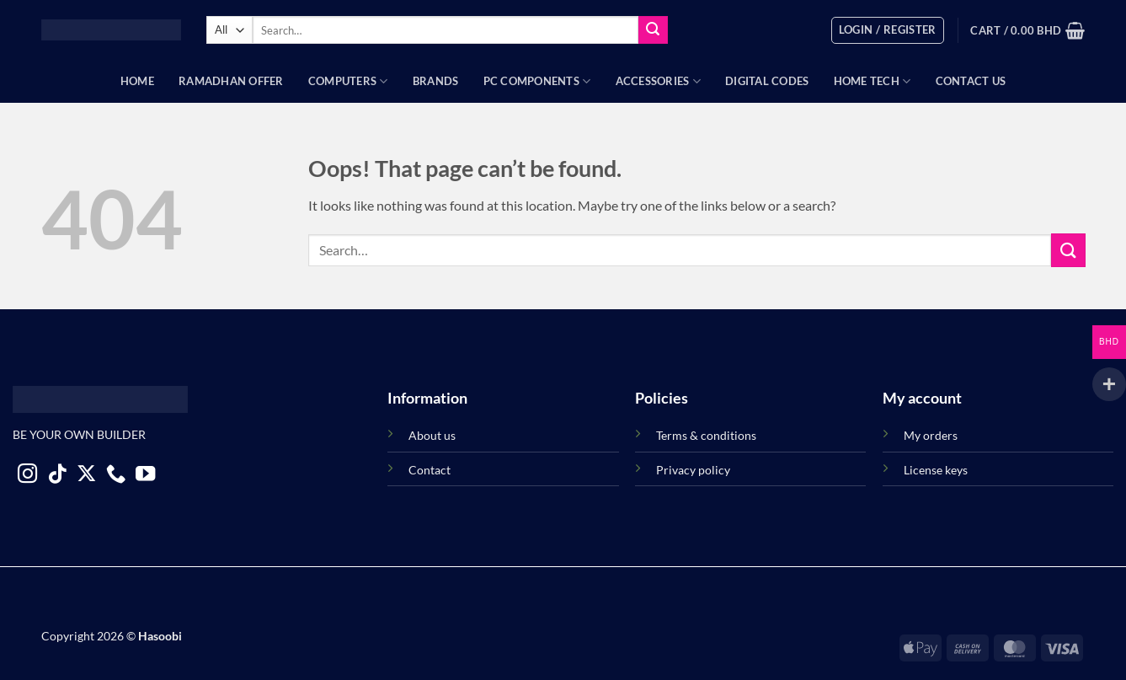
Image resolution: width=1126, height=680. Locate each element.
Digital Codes (766, 81)
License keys (936, 470)
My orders (931, 435)
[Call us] (115, 475)
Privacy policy (693, 470)
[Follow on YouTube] (145, 475)
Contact (429, 470)
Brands (436, 81)
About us (432, 435)
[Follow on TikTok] (57, 475)
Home (137, 81)
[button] (887, 30)
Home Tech (872, 81)
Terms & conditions (706, 435)
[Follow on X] (86, 475)
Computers (348, 81)
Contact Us (971, 81)
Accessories (658, 81)
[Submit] (652, 30)
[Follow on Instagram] (27, 475)
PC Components (537, 81)
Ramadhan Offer (231, 81)
